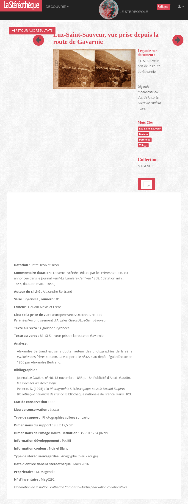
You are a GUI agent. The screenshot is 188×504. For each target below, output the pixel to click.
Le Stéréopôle (123, 10)
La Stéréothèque (21, 5)
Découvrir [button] (57, 6)
